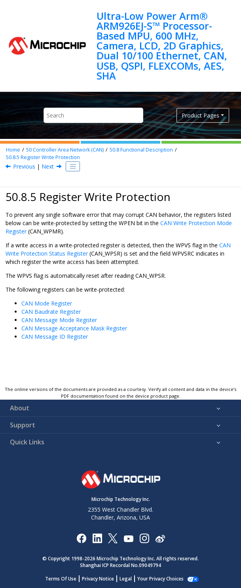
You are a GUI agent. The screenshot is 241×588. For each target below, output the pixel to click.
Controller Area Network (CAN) (65, 149)
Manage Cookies (160, 578)
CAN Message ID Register (54, 336)
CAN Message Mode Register (59, 320)
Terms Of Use (65, 578)
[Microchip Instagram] (144, 538)
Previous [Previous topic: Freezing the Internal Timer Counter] (24, 166)
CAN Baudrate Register (51, 311)
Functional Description (141, 149)
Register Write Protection (43, 157)
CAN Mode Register (46, 303)
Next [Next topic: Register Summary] (48, 166)
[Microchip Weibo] (160, 538)
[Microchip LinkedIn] (97, 538)
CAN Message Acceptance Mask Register (74, 328)
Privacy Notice (102, 578)
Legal (130, 578)
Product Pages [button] (200, 115)
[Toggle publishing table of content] (73, 166)
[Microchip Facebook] (81, 538)
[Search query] (93, 115)
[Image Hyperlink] (128, 538)
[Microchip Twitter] (113, 538)
